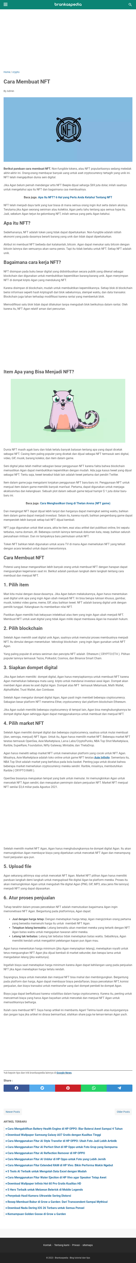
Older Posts (123, 1111)
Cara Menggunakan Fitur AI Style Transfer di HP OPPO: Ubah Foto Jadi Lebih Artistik (62, 1141)
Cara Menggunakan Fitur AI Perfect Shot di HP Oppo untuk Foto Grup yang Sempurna (63, 1147)
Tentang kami (61, 1245)
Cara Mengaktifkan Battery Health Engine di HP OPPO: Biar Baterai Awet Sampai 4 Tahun (65, 1128)
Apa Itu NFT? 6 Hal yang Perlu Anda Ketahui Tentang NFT (75, 197)
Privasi (76, 1245)
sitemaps (87, 1245)
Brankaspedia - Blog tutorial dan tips (72, 1258)
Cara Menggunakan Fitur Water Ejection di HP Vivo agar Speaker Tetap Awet (57, 1177)
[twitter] (42, 1088)
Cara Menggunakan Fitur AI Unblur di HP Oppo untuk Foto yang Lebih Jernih (57, 1159)
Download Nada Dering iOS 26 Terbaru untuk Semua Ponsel (46, 1208)
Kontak (47, 1245)
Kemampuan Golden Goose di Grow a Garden (37, 1214)
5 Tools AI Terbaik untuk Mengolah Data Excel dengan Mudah (47, 1171)
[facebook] (16, 1088)
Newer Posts (13, 1111)
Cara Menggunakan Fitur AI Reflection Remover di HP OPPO (46, 1153)
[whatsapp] (94, 1088)
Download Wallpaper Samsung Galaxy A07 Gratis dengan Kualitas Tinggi (54, 1135)
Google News (64, 1072)
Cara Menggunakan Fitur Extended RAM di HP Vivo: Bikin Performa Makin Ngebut (60, 1165)
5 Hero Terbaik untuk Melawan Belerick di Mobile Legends (45, 1189)
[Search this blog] (130, 5)
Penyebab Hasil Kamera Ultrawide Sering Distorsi (39, 1195)
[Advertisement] (68, 40)
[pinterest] (68, 1088)
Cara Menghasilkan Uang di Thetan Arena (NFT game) (75, 503)
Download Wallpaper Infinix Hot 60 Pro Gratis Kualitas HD (44, 1183)
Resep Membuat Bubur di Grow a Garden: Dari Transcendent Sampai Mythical (58, 1202)
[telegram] (119, 1088)
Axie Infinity (102, 757)
